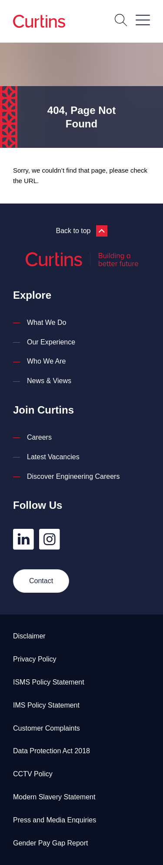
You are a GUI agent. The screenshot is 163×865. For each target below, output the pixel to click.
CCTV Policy (33, 774)
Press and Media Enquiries (54, 820)
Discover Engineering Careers (73, 476)
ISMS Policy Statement (48, 682)
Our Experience (51, 342)
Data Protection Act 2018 (51, 751)
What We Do (46, 322)
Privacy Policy (35, 659)
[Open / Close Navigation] (143, 20)
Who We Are (46, 361)
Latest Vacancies (53, 457)
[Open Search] (121, 21)
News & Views (49, 380)
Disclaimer (29, 636)
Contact (41, 580)
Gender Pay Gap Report (50, 843)
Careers (39, 437)
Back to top (81, 231)
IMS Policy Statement (46, 705)
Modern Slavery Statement (54, 797)
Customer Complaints (46, 728)
